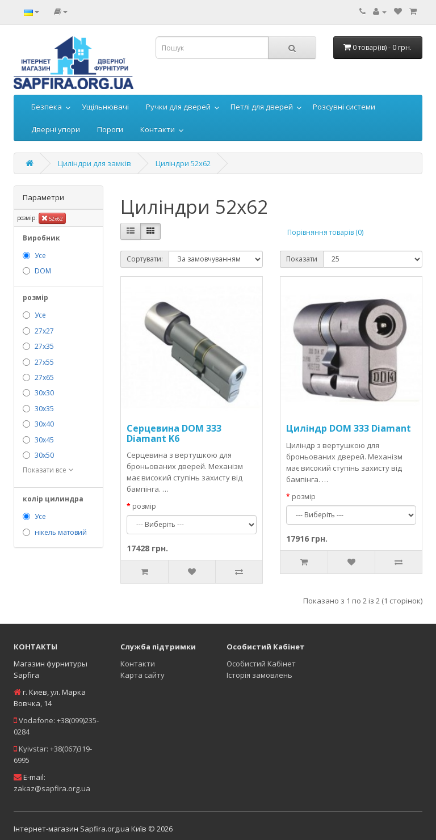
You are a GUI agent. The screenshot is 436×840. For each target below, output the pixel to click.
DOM (43, 271)
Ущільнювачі (105, 107)
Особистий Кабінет (261, 664)
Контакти (157, 129)
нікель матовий (61, 532)
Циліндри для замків (94, 163)
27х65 (44, 377)
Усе (40, 255)
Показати (301, 259)
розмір (144, 506)
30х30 (44, 393)
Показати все (48, 470)
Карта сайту (142, 675)
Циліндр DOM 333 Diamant (348, 428)
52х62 (52, 218)
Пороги (110, 129)
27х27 (44, 331)
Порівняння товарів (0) (325, 232)
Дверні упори (55, 129)
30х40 (44, 424)
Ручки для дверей (178, 107)
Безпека (46, 107)
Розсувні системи (344, 107)
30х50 (44, 455)
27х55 (44, 362)
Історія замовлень (259, 675)
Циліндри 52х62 (183, 163)
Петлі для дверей (261, 107)
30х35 (44, 408)
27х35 (44, 346)
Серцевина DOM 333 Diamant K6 (174, 433)
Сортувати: (145, 259)
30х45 (44, 440)
